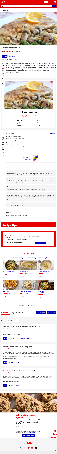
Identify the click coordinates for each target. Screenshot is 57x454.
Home (3, 10)
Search (54, 6)
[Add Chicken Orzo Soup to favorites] (21, 276)
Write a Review (41, 312)
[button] (3, 69)
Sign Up (46, 1)
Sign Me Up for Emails (41, 243)
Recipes (7, 10)
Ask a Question (51, 312)
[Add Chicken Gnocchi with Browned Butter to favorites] (38, 297)
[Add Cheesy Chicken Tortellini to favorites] (21, 296)
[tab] (5, 313)
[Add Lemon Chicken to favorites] (3, 296)
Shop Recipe (52, 133)
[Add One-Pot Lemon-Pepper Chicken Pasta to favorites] (3, 278)
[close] (55, 451)
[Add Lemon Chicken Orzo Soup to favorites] (38, 276)
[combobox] (26, 6)
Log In (51, 1)
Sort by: (3, 320)
